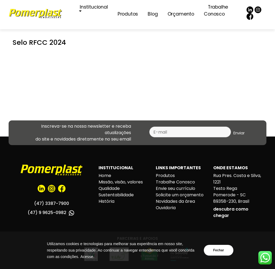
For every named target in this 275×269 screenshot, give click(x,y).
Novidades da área (175, 201)
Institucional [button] (94, 7)
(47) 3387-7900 (51, 203)
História (106, 201)
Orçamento (181, 14)
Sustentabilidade (116, 195)
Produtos (128, 14)
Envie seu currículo (175, 188)
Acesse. (87, 257)
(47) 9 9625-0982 (51, 212)
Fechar (218, 250)
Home (105, 175)
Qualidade (109, 188)
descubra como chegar (230, 212)
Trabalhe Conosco (216, 10)
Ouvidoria (166, 208)
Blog (153, 14)
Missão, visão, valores (121, 182)
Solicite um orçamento (180, 195)
